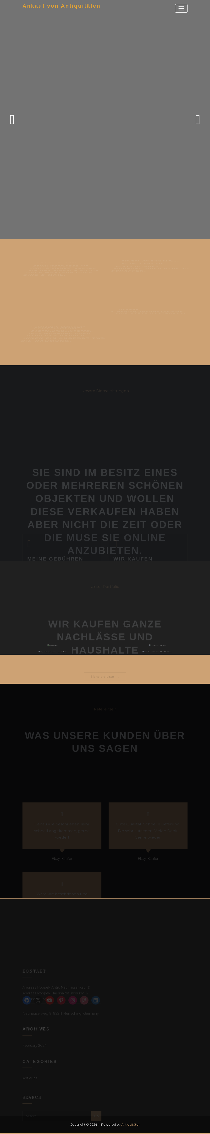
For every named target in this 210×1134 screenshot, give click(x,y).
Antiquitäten (130, 1124)
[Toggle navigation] (181, 8)
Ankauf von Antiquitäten (61, 6)
